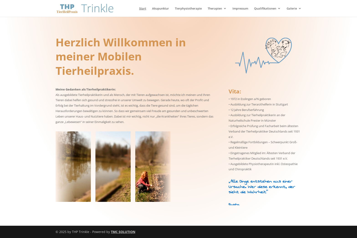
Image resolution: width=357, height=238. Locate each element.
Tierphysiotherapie (188, 8)
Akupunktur (160, 8)
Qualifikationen (265, 8)
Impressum (240, 8)
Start (142, 8)
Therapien (215, 8)
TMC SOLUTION (123, 232)
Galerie (292, 8)
